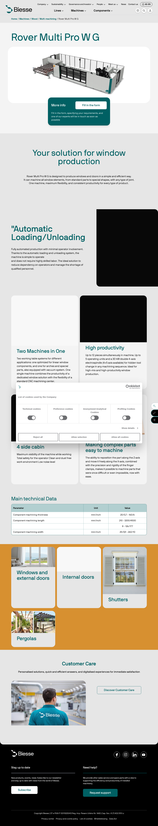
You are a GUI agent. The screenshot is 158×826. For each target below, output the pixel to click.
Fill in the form (91, 105)
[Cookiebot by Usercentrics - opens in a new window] (128, 387)
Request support (100, 792)
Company (43, 4)
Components (103, 10)
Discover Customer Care (119, 690)
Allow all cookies (120, 437)
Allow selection (79, 437)
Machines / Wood (28, 19)
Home (14, 19)
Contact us (133, 4)
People (101, 4)
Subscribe (24, 790)
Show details (128, 428)
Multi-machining (48, 19)
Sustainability (59, 4)
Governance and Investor (81, 4)
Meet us (113, 4)
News (123, 4)
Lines (59, 10)
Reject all (38, 437)
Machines (79, 10)
